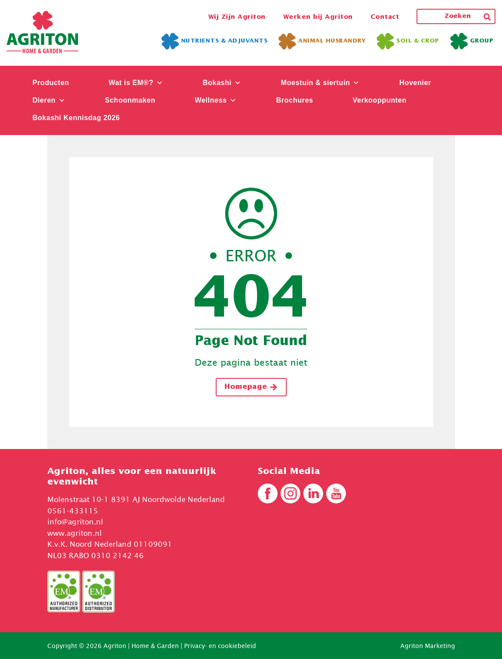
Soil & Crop (408, 41)
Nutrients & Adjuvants (214, 41)
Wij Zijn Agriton (237, 17)
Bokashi (222, 82)
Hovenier (415, 82)
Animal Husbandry (322, 41)
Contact (384, 17)
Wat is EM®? (136, 82)
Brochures (294, 100)
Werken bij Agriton (318, 17)
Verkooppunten (379, 100)
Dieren (48, 100)
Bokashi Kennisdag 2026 (76, 117)
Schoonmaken (130, 100)
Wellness (216, 100)
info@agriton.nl (75, 521)
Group (472, 41)
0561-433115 (72, 510)
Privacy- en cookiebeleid (220, 645)
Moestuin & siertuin (320, 82)
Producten (50, 82)
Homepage (251, 387)
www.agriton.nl (74, 533)
